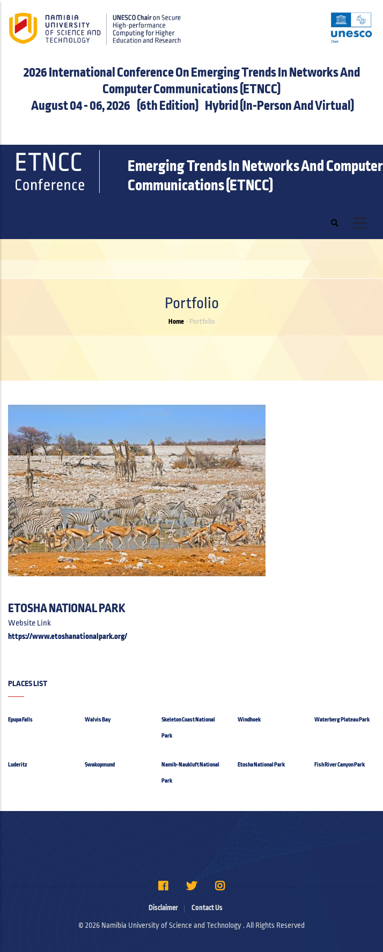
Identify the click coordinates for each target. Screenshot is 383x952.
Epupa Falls (20, 719)
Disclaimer (163, 908)
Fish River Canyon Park (339, 764)
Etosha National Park (261, 764)
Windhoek (249, 719)
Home (176, 321)
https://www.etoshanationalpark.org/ (67, 636)
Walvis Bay (98, 719)
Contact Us (207, 908)
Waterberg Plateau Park (342, 719)
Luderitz (17, 764)
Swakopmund (100, 764)
